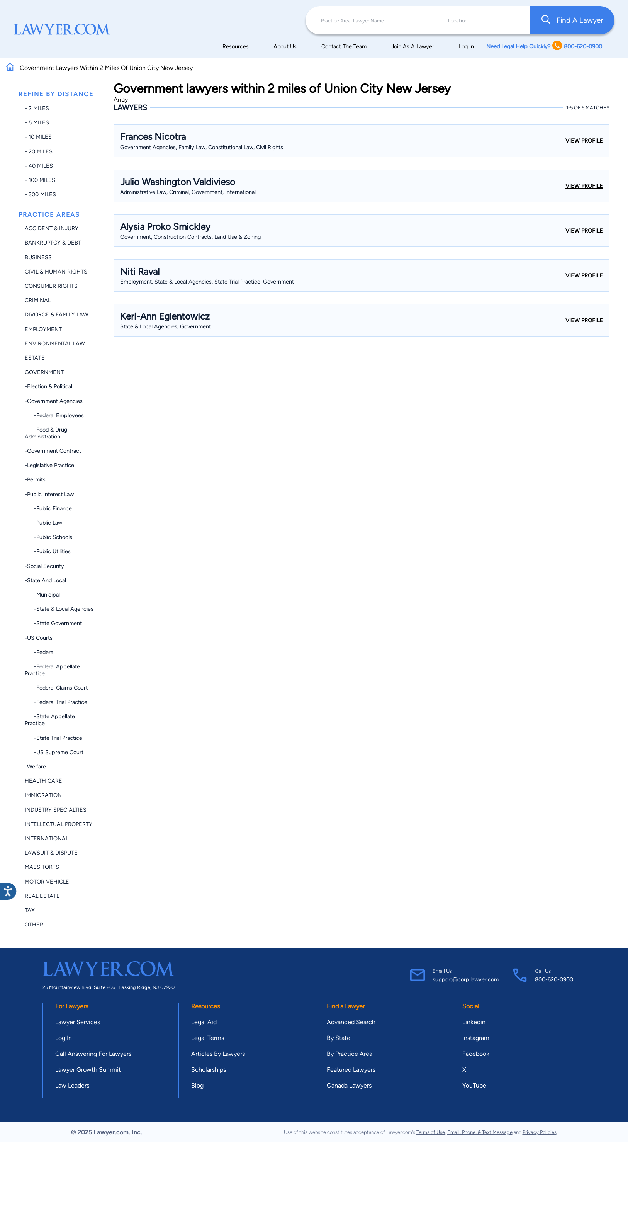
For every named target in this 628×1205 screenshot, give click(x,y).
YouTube (474, 1085)
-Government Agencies (54, 401)
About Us (285, 46)
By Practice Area (349, 1053)
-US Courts (39, 637)
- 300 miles (40, 194)
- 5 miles (37, 122)
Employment (43, 329)
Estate (35, 357)
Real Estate (42, 895)
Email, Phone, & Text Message (480, 1132)
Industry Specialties (56, 809)
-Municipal (42, 594)
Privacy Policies (540, 1132)
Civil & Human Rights (56, 271)
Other (34, 924)
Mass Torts (42, 866)
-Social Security (44, 566)
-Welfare (35, 766)
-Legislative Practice (49, 465)
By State (338, 1038)
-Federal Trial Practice (56, 702)
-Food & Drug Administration (46, 433)
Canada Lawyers (349, 1085)
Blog (197, 1085)
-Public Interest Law (49, 494)
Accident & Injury (51, 228)
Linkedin (473, 1022)
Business (38, 257)
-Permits (35, 479)
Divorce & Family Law (56, 314)
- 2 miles (37, 108)
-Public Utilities (48, 551)
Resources (235, 46)
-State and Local (45, 580)
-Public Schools (48, 537)
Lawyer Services (77, 1022)
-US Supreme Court (54, 752)
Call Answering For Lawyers (93, 1053)
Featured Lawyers (351, 1069)
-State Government (53, 623)
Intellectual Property (58, 824)
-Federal (39, 652)
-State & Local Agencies (59, 608)
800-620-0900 (554, 979)
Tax (30, 910)
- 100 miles (40, 180)
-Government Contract (53, 450)
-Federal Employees (54, 415)
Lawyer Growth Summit (88, 1069)
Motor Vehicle (47, 881)
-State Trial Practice (53, 737)
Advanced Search (351, 1022)
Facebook (475, 1053)
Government (44, 372)
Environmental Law (55, 343)
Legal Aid (204, 1022)
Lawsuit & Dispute (51, 852)
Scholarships (208, 1069)
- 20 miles (39, 151)
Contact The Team (344, 46)
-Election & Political (48, 386)
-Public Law (43, 522)
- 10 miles (38, 136)
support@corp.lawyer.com (466, 979)
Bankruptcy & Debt (53, 242)
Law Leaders (72, 1085)
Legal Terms (207, 1038)
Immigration (43, 795)
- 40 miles (39, 165)
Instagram (475, 1038)
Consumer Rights (51, 285)
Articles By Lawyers (218, 1053)
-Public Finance (48, 508)
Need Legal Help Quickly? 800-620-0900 (544, 46)
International (46, 838)
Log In (466, 46)
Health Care (43, 780)
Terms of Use (430, 1132)
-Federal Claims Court (56, 687)
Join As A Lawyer (412, 46)
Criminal (38, 300)
